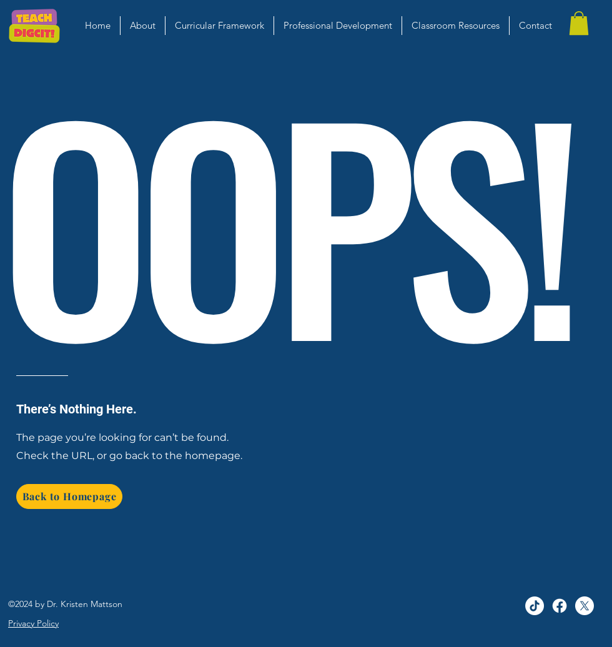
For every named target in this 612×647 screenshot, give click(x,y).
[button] (579, 23)
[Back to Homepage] (69, 496)
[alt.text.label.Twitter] (584, 605)
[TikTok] (534, 605)
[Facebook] (559, 605)
